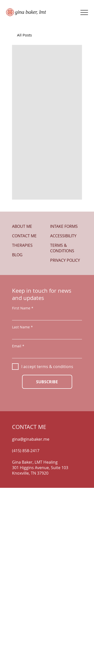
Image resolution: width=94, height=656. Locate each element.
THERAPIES (22, 245)
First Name (21, 308)
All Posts (24, 34)
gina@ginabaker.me (30, 439)
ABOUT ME (22, 226)
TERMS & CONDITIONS (62, 248)
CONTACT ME (24, 236)
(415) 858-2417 (25, 450)
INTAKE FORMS (64, 226)
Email (16, 346)
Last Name (21, 327)
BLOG (17, 255)
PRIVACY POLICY (65, 260)
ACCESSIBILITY (63, 236)
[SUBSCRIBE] (47, 382)
